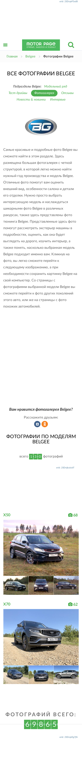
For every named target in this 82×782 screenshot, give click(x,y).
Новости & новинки (31, 99)
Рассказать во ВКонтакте (37, 424)
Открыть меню (5, 49)
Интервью (58, 99)
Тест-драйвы (18, 93)
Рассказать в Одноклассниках (45, 424)
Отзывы (67, 93)
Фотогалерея (44, 93)
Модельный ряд (55, 86)
